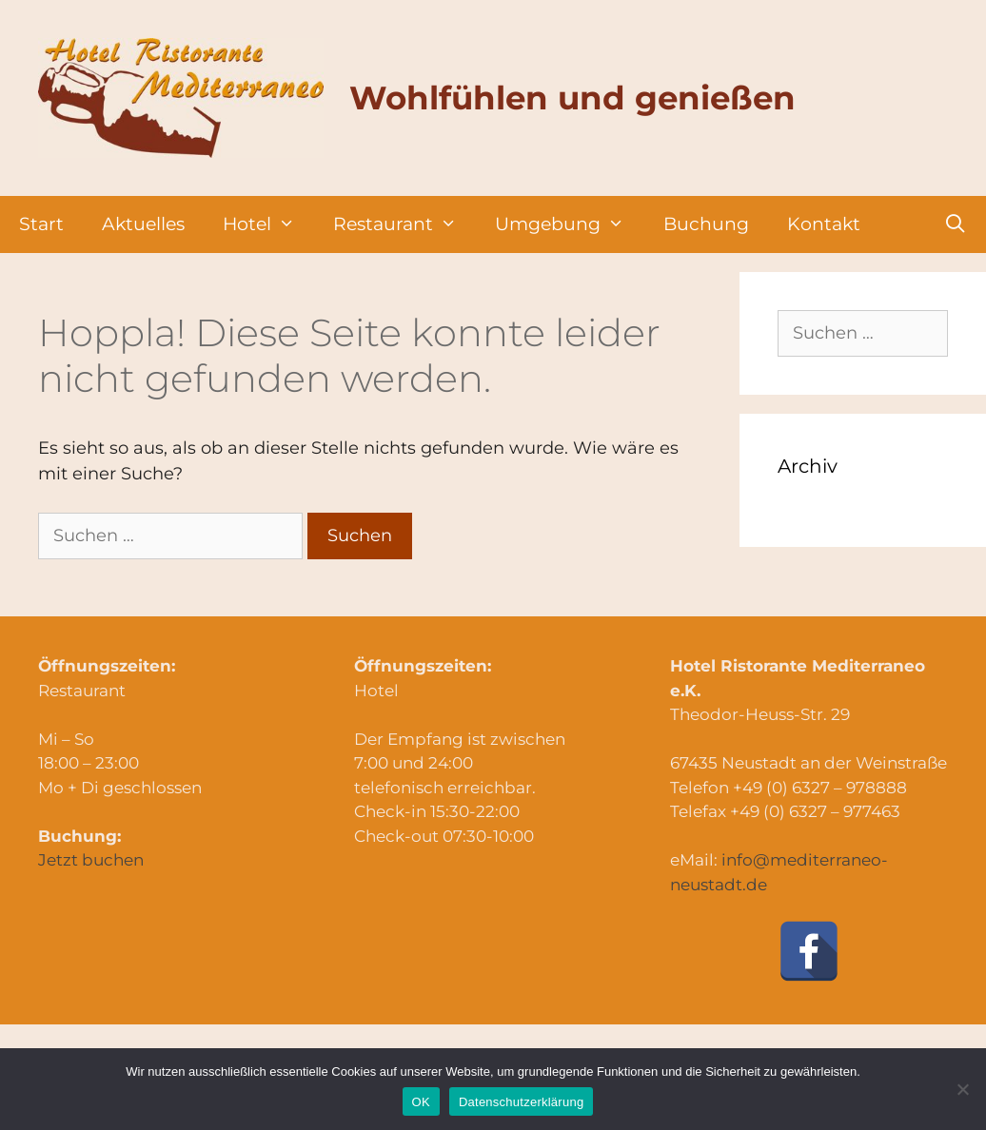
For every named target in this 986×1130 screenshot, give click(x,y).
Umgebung (569, 224)
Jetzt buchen (91, 859)
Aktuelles (143, 224)
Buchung (706, 224)
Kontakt (823, 224)
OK (421, 1102)
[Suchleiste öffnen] (955, 224)
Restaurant (404, 224)
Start (41, 224)
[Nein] (962, 1089)
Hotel (268, 224)
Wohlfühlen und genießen (572, 98)
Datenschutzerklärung (521, 1102)
